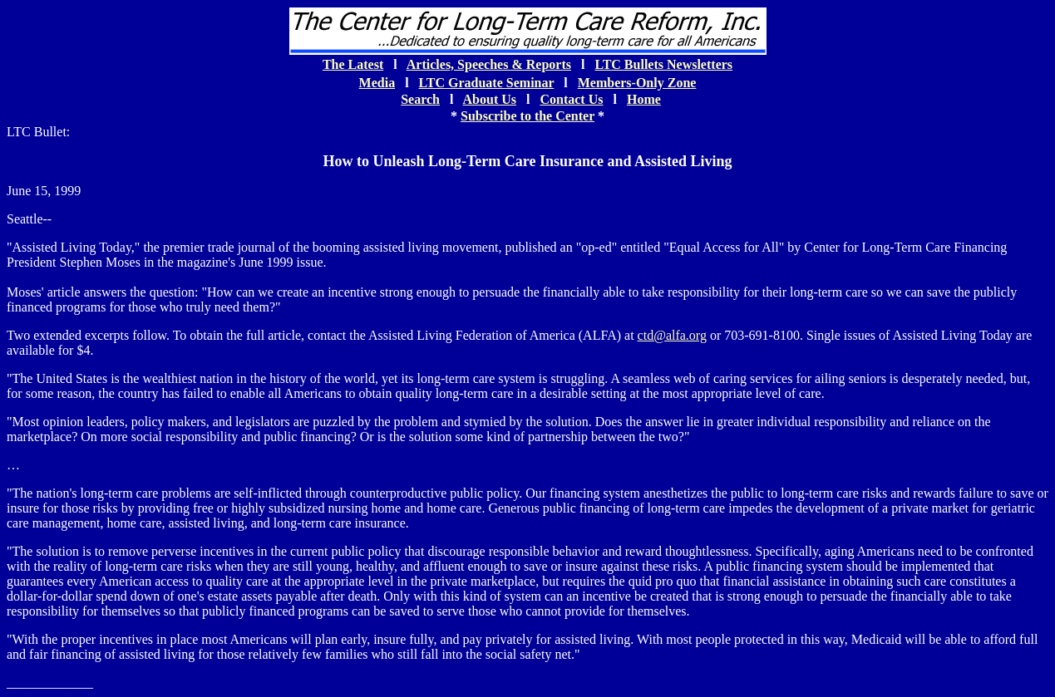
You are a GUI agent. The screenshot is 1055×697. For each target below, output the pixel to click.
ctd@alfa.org (672, 335)
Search (420, 99)
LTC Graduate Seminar (487, 83)
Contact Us (571, 99)
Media (377, 83)
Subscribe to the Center (527, 116)
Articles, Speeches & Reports (489, 64)
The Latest (353, 64)
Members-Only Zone (637, 83)
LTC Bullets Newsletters (663, 64)
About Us (489, 99)
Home (644, 99)
